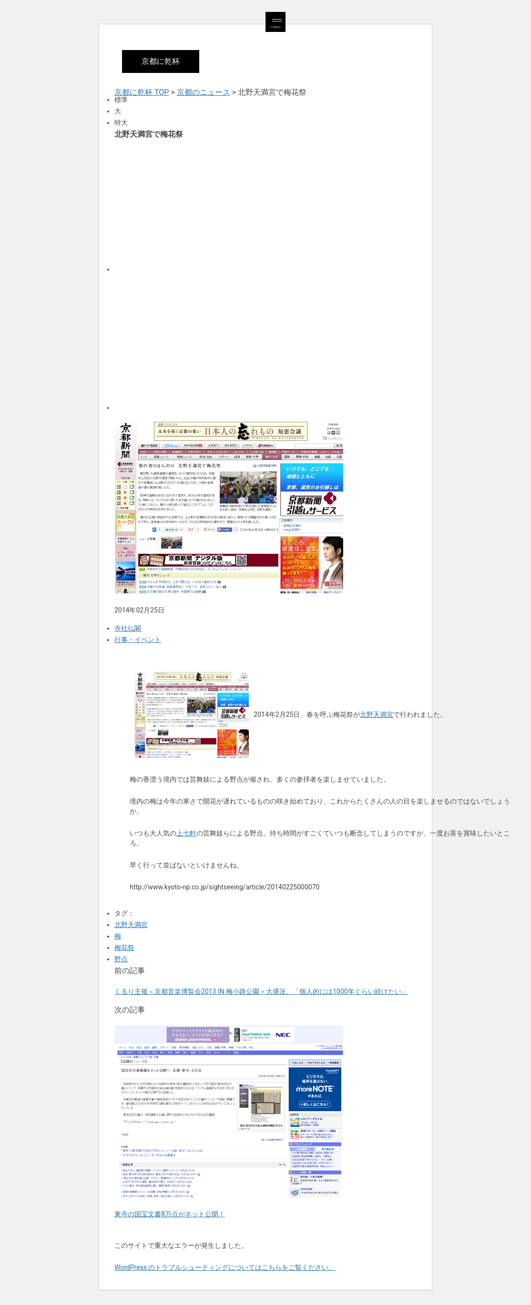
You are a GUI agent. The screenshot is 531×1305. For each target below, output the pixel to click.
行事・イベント (137, 639)
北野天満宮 (376, 714)
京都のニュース (203, 92)
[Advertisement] (265, 205)
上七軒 (186, 833)
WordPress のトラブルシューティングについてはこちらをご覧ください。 (225, 1267)
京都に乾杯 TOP (141, 92)
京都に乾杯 (161, 61)
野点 (121, 959)
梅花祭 (124, 947)
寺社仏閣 (127, 628)
